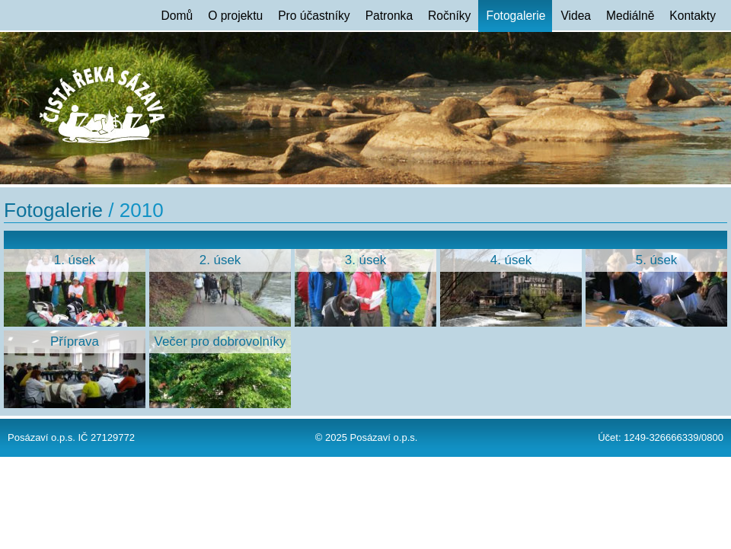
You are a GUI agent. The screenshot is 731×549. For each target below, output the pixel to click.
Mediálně (630, 15)
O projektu (235, 15)
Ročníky (449, 15)
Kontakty (692, 15)
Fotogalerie (515, 15)
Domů (177, 15)
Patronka (389, 15)
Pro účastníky (314, 15)
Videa (575, 15)
